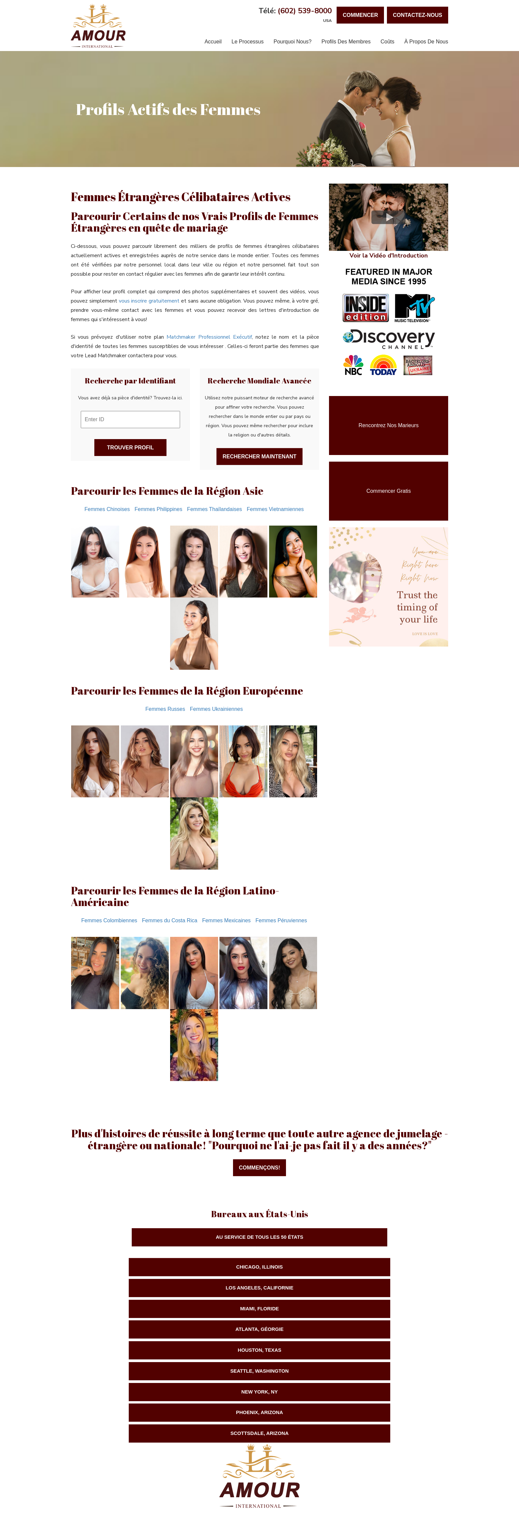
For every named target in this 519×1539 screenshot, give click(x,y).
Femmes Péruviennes (281, 920)
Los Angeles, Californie (259, 1268)
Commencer (360, 15)
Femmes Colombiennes (109, 920)
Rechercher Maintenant (259, 456)
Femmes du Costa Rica (169, 920)
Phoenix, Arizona (259, 1311)
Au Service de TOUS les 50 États (259, 1237)
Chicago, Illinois (137, 1268)
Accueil (213, 41)
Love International (396, 1479)
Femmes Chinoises (107, 509)
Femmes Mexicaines (226, 920)
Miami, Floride (381, 1268)
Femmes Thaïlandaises (214, 509)
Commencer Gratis (388, 491)
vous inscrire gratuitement (149, 301)
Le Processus (248, 41)
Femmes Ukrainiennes (216, 709)
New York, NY (137, 1311)
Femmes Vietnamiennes (275, 509)
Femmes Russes (165, 709)
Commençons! (259, 1167)
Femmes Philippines (158, 509)
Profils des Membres (345, 41)
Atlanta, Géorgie (137, 1290)
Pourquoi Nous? (292, 41)
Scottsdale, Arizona (382, 1311)
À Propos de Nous (426, 41)
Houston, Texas (259, 1290)
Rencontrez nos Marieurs (388, 425)
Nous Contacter (196, 1514)
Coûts (388, 41)
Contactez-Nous (417, 15)
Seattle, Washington (381, 1290)
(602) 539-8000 (305, 11)
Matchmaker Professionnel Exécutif (209, 337)
